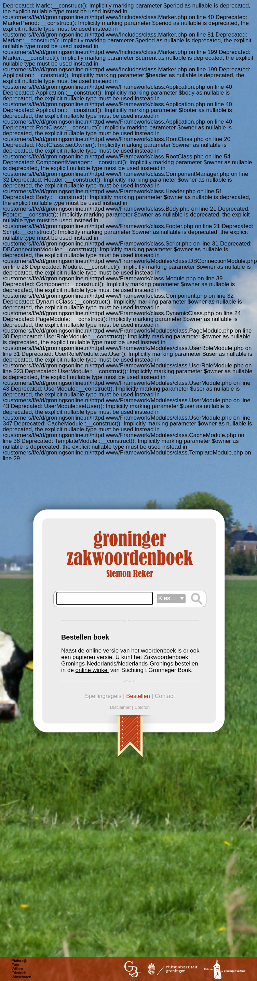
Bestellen (138, 696)
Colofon (142, 707)
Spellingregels (103, 696)
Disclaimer (120, 707)
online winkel (92, 670)
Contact (165, 696)
